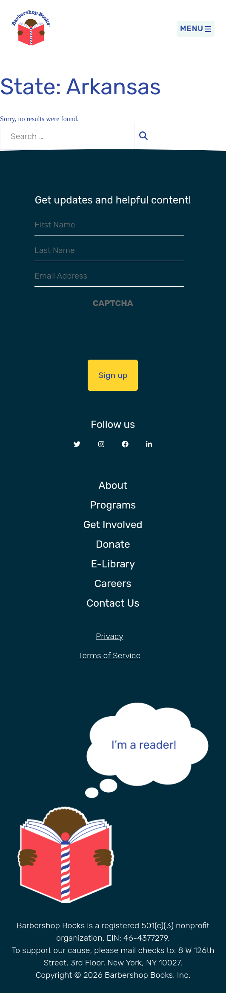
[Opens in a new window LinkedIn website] (149, 444)
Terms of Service (109, 655)
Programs (113, 505)
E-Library (113, 564)
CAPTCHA (113, 303)
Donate (113, 544)
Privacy (109, 636)
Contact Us (112, 603)
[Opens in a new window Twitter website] (77, 444)
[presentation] (112, 329)
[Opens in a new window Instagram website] (101, 444)
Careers (112, 584)
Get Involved (113, 525)
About (112, 485)
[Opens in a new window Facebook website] (125, 444)
